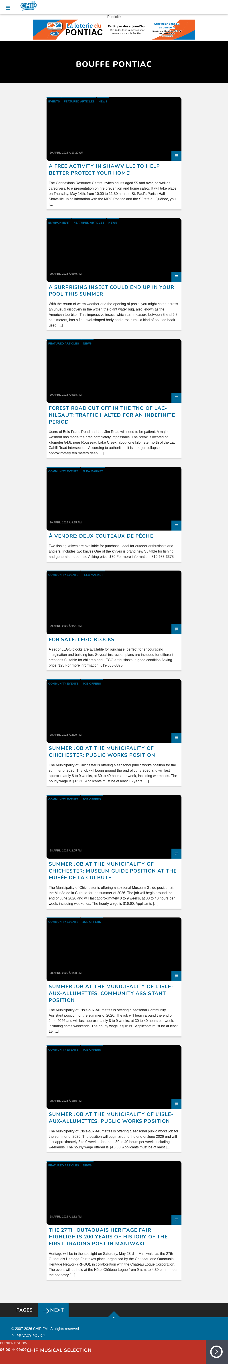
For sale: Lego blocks (82, 639)
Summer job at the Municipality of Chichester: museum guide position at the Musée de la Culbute (113, 871)
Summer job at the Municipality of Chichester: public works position (102, 752)
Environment (59, 222)
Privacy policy (31, 1335)
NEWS (103, 101)
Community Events (63, 471)
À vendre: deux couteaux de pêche (101, 536)
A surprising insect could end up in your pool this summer (111, 291)
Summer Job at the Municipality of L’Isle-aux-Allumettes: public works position (111, 1118)
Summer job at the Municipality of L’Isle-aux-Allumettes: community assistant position (111, 993)
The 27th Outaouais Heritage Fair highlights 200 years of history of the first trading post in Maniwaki (108, 1237)
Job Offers (91, 683)
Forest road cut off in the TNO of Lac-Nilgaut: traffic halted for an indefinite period (112, 415)
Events (54, 101)
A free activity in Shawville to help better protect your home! (104, 169)
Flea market (92, 471)
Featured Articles (79, 101)
